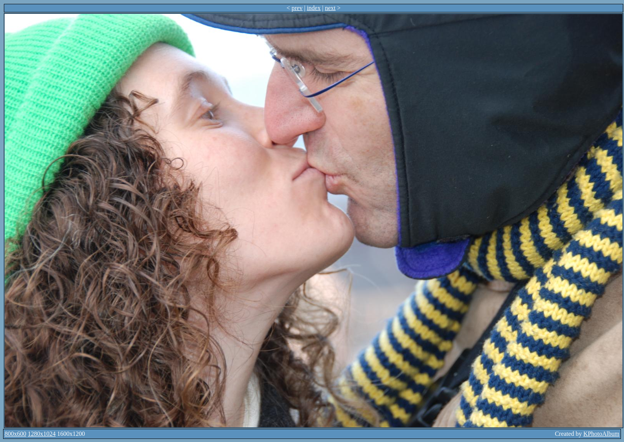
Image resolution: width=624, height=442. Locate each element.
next (330, 8)
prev (297, 8)
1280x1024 (42, 433)
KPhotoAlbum (601, 433)
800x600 (15, 433)
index (314, 8)
